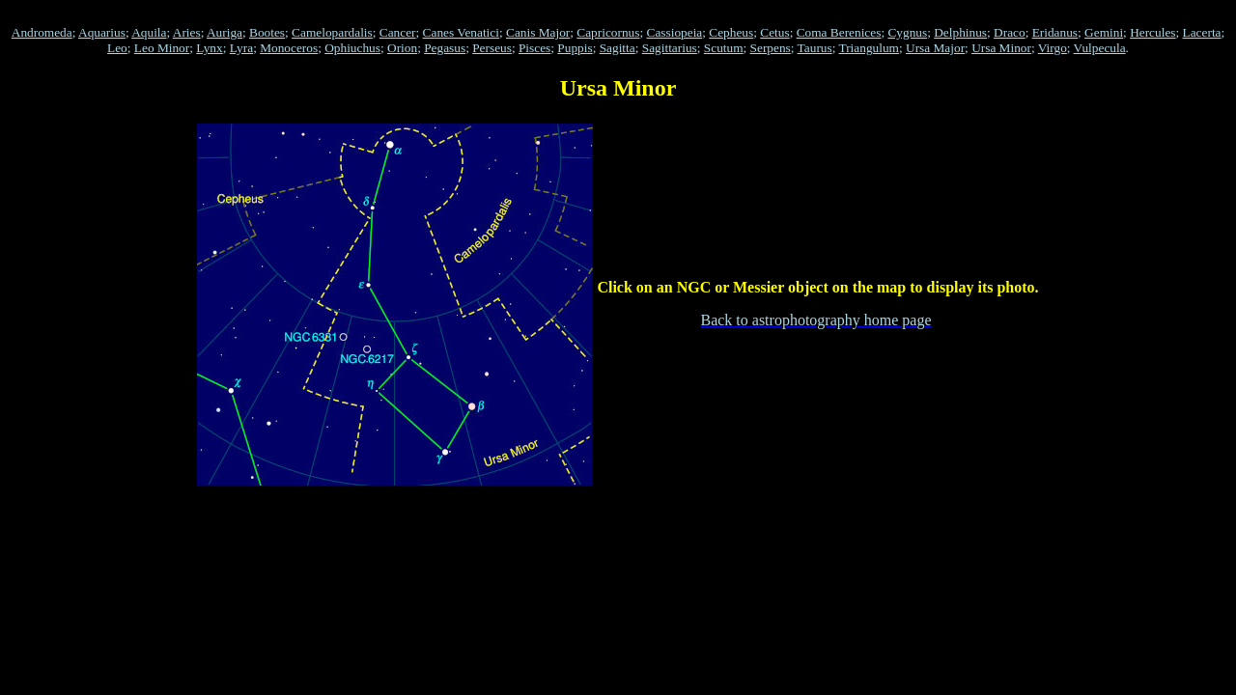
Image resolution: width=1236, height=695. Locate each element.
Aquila (148, 32)
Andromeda (42, 32)
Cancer (397, 32)
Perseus (492, 48)
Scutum (724, 48)
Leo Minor (161, 48)
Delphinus (960, 32)
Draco (1009, 32)
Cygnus (907, 32)
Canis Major (538, 32)
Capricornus (607, 32)
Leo (117, 48)
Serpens (770, 48)
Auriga (224, 32)
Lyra (241, 48)
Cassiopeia (675, 32)
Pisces (534, 48)
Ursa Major (935, 48)
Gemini (1103, 32)
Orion (402, 48)
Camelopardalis (332, 32)
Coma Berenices (839, 32)
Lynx (209, 48)
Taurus (815, 48)
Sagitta (617, 48)
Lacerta (1202, 32)
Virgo (1052, 48)
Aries (187, 32)
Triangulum (868, 48)
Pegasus (444, 48)
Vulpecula (1100, 48)
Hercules (1152, 32)
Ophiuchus (352, 48)
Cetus (774, 32)
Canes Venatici (461, 32)
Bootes (267, 32)
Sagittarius (669, 48)
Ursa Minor (1001, 48)
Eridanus (1055, 32)
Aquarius (102, 32)
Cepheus (731, 32)
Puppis (574, 48)
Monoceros (289, 48)
